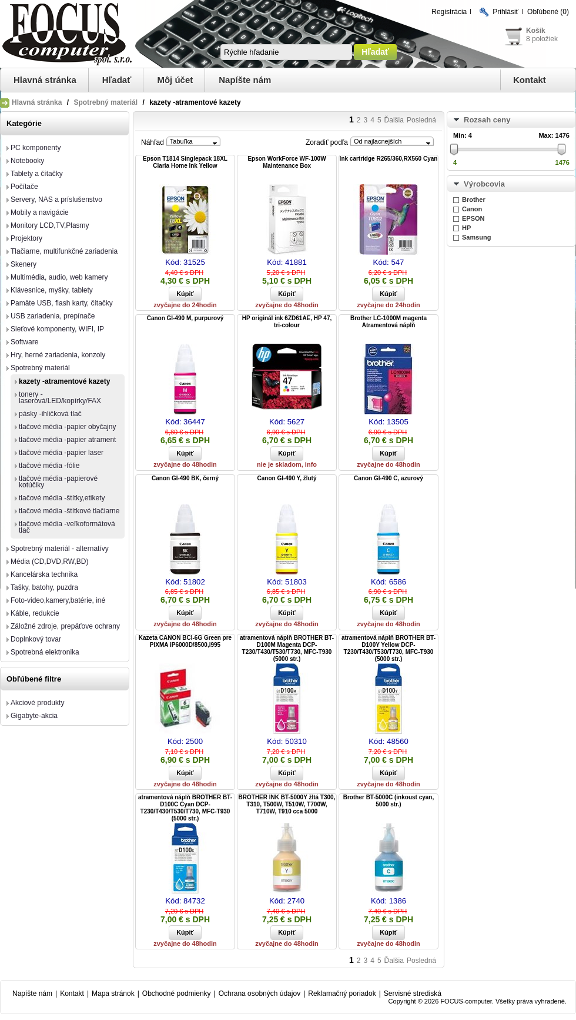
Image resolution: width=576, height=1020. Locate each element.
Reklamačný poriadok (342, 993)
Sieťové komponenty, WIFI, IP (57, 329)
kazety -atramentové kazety (64, 381)
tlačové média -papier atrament (67, 440)
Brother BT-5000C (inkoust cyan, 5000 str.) (388, 801)
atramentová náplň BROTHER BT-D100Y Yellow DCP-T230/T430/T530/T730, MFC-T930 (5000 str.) (388, 648)
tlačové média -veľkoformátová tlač (67, 527)
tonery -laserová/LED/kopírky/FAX (60, 397)
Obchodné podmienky (176, 993)
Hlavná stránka (45, 80)
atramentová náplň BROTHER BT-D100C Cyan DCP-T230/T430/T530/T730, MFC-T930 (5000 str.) (185, 808)
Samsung (476, 237)
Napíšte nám (245, 80)
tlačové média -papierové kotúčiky (58, 481)
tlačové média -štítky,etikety (62, 498)
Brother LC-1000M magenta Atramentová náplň (388, 321)
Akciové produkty (37, 703)
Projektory (26, 238)
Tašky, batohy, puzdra (44, 587)
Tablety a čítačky (37, 174)
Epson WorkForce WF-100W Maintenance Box (286, 162)
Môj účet (175, 80)
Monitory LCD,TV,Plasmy (50, 225)
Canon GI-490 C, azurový (388, 478)
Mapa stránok (113, 993)
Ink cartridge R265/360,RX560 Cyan (389, 158)
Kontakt (529, 80)
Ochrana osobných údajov (259, 993)
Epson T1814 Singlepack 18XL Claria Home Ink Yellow (185, 162)
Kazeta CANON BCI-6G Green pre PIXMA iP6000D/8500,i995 (185, 641)
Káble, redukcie (35, 613)
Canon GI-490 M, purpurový (185, 318)
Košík (535, 30)
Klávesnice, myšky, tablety (52, 290)
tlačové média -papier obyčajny (67, 427)
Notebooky (27, 161)
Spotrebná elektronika (45, 652)
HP (466, 227)
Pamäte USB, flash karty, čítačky (62, 303)
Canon (472, 208)
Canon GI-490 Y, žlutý (287, 478)
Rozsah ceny (487, 120)
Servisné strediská (412, 993)
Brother (473, 199)
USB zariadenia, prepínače (53, 316)
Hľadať (117, 80)
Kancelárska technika (44, 574)
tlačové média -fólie (49, 465)
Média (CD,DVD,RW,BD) (49, 561)
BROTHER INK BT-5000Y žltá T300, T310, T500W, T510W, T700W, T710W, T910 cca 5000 (287, 804)
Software (24, 342)
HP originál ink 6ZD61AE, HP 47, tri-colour (286, 321)
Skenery (23, 264)
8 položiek (542, 39)
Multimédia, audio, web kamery (59, 277)
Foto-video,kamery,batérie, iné (58, 600)
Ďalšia (394, 120)
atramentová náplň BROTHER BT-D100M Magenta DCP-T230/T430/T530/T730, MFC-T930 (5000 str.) (287, 648)
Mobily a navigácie (40, 212)
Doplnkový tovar (36, 639)
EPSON (473, 218)
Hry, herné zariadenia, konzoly (58, 355)
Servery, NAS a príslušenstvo (56, 199)
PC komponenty (36, 148)
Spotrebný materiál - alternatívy (60, 548)
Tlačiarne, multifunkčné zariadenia (64, 251)
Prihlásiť (505, 12)
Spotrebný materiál (105, 102)
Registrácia (449, 12)
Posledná (421, 120)
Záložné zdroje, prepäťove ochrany (65, 626)
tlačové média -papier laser (61, 452)
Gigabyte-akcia (34, 716)
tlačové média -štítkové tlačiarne (69, 511)
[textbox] (286, 52)
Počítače (24, 186)
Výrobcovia (484, 184)
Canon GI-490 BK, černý (185, 478)
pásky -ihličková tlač (50, 414)
